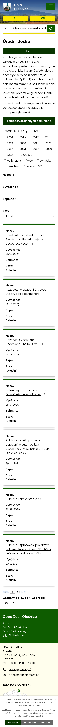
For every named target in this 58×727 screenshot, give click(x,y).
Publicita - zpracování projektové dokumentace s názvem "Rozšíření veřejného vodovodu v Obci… (28, 549)
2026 (49, 148)
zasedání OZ (33, 166)
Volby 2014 (14, 160)
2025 (36, 148)
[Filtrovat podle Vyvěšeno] (29, 193)
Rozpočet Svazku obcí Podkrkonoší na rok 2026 (25, 342)
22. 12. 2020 (13, 509)
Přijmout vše (13, 722)
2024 (23, 148)
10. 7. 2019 (12, 563)
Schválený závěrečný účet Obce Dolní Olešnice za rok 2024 (27, 392)
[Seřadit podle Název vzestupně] (15, 174)
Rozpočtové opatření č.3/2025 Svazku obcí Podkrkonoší (26, 291)
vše (30, 160)
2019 (10, 143)
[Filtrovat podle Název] (29, 180)
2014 (37, 131)
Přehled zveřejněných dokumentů (29, 121)
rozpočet (26, 154)
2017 (36, 137)
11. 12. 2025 (12, 253)
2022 (48, 143)
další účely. (35, 705)
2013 (24, 131)
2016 (23, 137)
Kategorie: (9, 130)
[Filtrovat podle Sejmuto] (29, 204)
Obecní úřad (20, 28)
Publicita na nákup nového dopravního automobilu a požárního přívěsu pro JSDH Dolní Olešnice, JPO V (28, 447)
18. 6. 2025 (12, 404)
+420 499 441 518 (20, 669)
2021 (36, 143)
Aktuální (11, 270)
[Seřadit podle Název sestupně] (15, 175)
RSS (39, 50)
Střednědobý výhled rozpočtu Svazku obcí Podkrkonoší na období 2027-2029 (25, 239)
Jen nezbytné (30, 722)
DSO (10, 154)
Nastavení (45, 722)
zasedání (13, 166)
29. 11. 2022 (13, 463)
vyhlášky (45, 160)
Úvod (6, 28)
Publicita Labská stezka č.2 (23, 499)
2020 (23, 143)
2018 (48, 137)
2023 (10, 148)
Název (8, 174)
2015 (10, 137)
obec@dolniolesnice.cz (24, 674)
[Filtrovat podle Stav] (29, 216)
